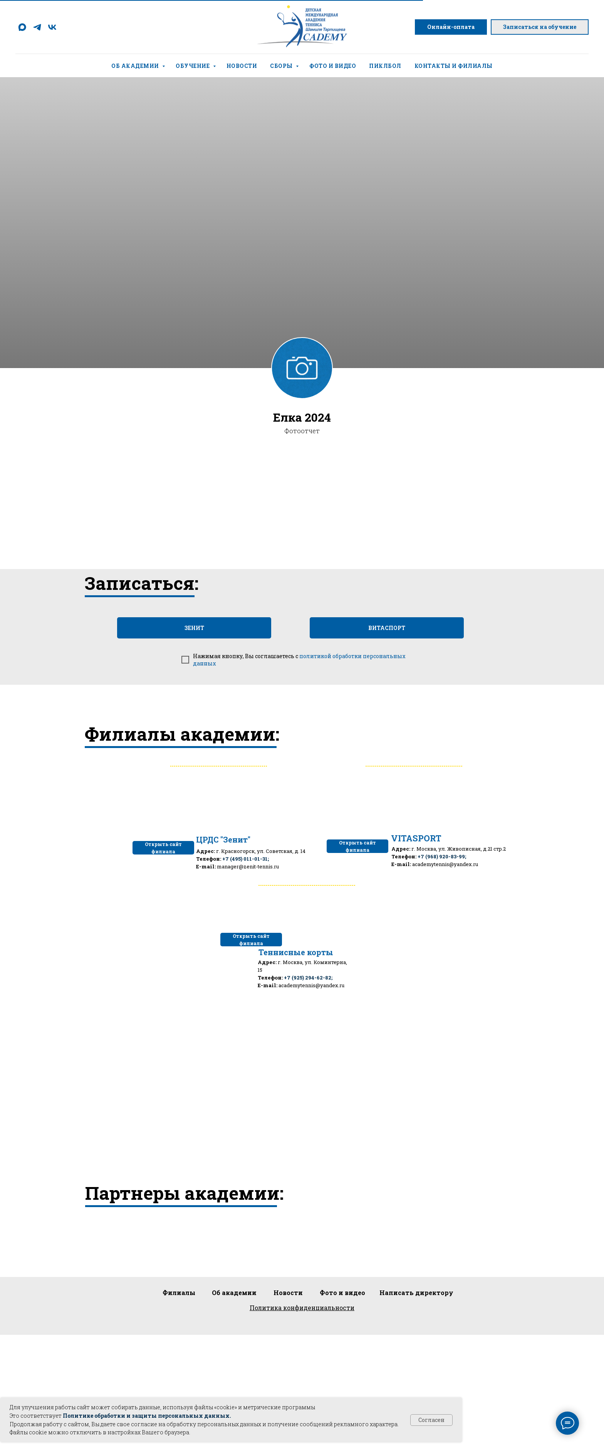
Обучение (193, 65)
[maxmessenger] (22, 27)
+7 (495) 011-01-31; (245, 858)
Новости (241, 65)
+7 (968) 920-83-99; (442, 856)
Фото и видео (332, 65)
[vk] (52, 27)
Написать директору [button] (416, 1293)
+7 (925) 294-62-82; (308, 977)
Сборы (282, 65)
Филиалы (179, 1293)
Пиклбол (385, 65)
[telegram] (37, 27)
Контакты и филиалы (453, 65)
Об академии (135, 65)
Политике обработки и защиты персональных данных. (147, 1415)
